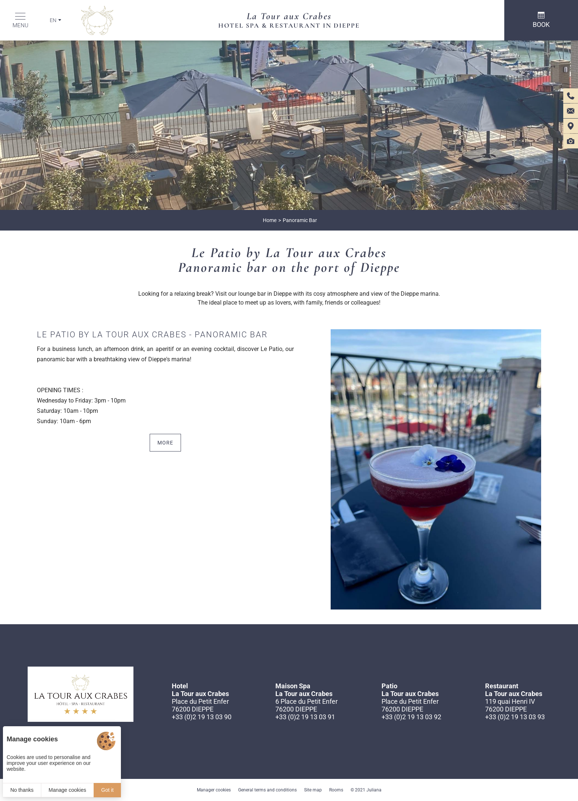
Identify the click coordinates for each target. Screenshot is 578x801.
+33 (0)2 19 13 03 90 (201, 717)
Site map (313, 790)
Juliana (374, 790)
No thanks (22, 790)
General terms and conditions (267, 790)
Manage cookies (67, 790)
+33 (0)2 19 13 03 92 (411, 717)
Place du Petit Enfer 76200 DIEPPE (200, 705)
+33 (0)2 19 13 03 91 (305, 717)
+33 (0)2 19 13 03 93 (515, 717)
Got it (107, 790)
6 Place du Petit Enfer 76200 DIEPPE (306, 705)
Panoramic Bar (300, 220)
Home (269, 220)
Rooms (336, 790)
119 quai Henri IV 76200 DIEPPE (510, 705)
